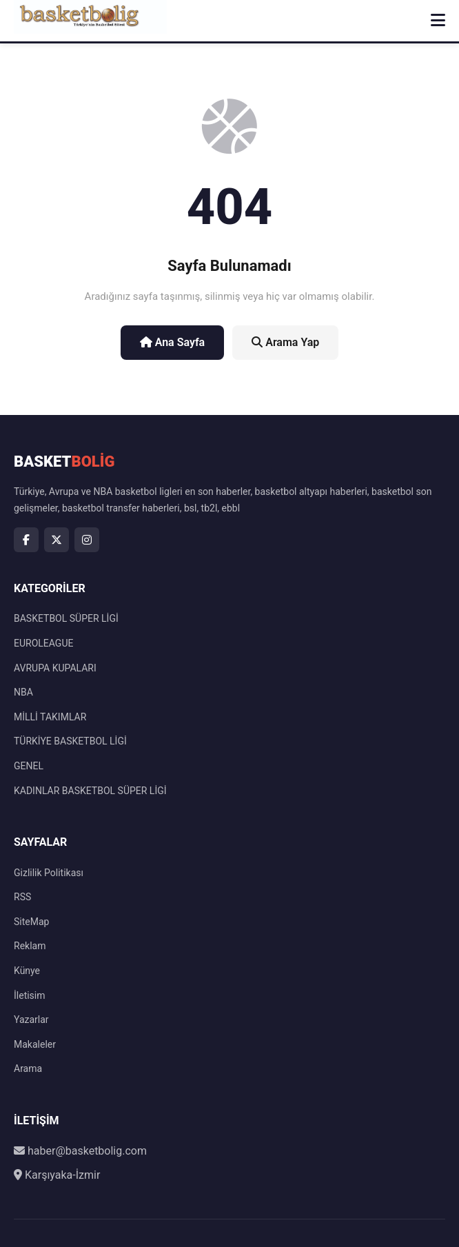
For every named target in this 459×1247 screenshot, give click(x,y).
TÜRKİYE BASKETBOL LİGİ (70, 741)
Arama (28, 1068)
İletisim (29, 995)
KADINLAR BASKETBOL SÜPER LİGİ (90, 790)
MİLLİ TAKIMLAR (50, 716)
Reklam (29, 945)
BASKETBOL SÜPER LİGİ (66, 618)
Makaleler (35, 1044)
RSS (22, 896)
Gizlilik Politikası (48, 872)
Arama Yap (285, 342)
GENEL (28, 765)
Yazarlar (31, 1019)
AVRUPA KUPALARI (55, 667)
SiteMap (31, 921)
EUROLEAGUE (43, 643)
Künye (27, 970)
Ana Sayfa (172, 342)
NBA (23, 692)
